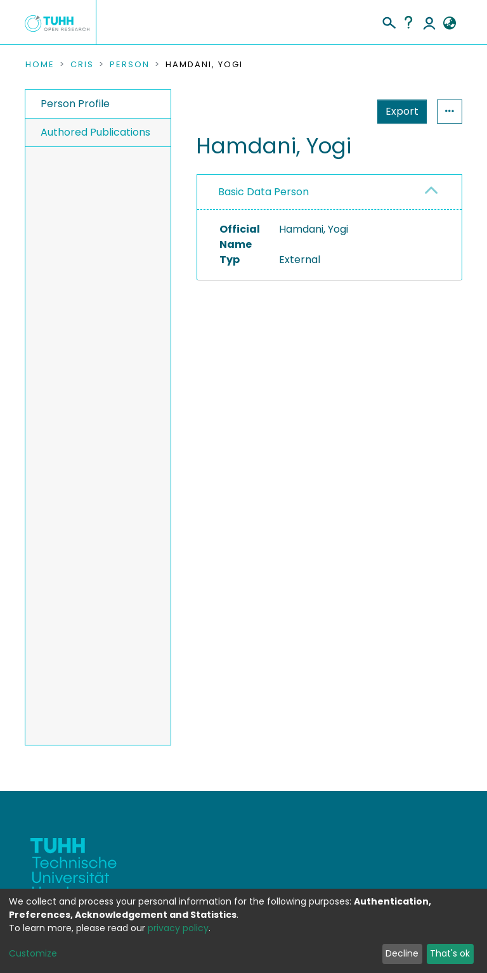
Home (40, 64)
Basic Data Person (263, 191)
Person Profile (75, 103)
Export (402, 111)
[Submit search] (388, 21)
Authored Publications (95, 132)
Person (130, 64)
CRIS (82, 64)
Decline (402, 953)
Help (408, 22)
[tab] (329, 192)
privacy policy (178, 928)
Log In (429, 22)
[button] (449, 23)
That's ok (450, 953)
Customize (33, 953)
